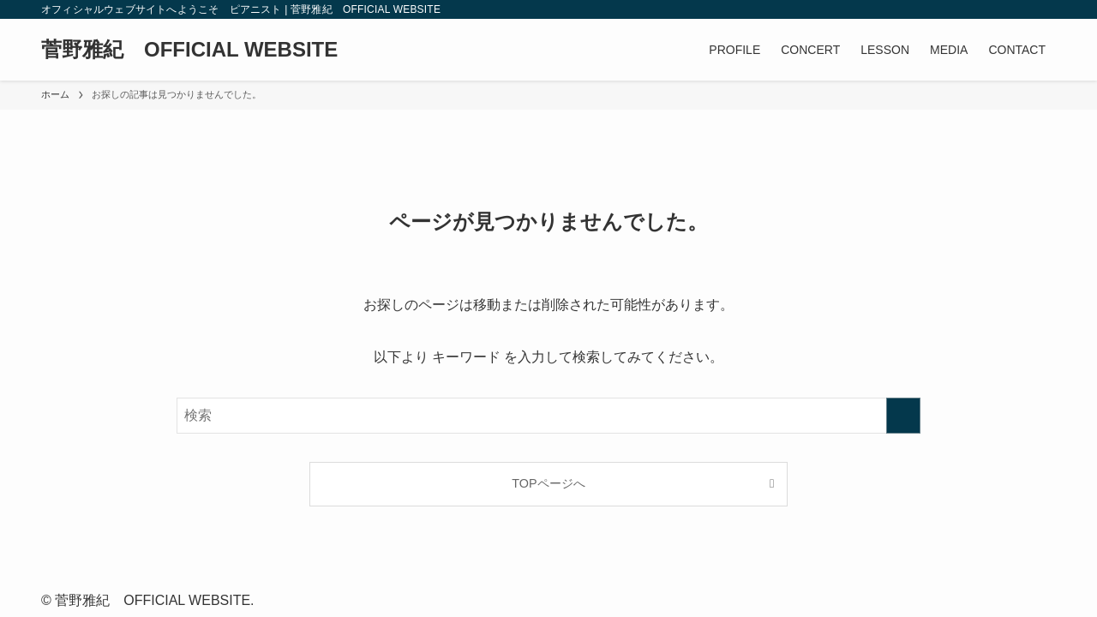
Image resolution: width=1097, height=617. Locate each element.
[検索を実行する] (903, 416)
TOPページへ (548, 483)
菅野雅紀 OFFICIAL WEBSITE (189, 49)
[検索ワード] (548, 416)
